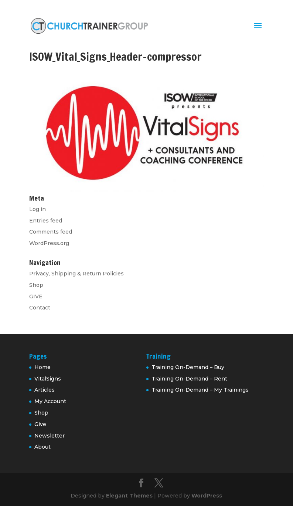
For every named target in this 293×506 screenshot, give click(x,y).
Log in (37, 209)
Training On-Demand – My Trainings (200, 389)
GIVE (35, 296)
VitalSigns (47, 378)
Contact (39, 307)
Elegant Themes (129, 495)
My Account (50, 401)
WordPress (206, 495)
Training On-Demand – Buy (187, 367)
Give (40, 424)
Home (42, 367)
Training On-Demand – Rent (189, 378)
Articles (44, 389)
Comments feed (50, 231)
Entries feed (45, 220)
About (42, 446)
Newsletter (49, 435)
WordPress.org (49, 243)
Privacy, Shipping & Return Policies (76, 273)
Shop (36, 285)
